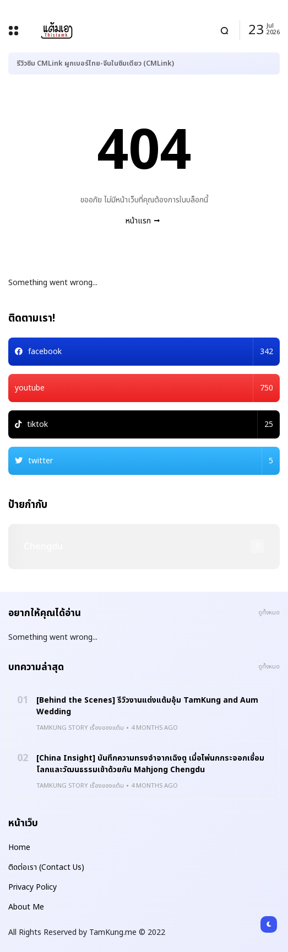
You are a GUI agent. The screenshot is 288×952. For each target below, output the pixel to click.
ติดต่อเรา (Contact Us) (46, 867)
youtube (144, 388)
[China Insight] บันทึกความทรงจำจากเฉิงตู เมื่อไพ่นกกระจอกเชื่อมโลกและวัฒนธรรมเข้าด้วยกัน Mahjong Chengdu (150, 763)
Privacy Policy (32, 887)
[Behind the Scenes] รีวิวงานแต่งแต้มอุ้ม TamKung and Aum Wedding (147, 706)
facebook (150, 352)
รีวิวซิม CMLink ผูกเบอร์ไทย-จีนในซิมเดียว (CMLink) (95, 63)
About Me (26, 907)
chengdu (43, 546)
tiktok (150, 424)
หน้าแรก (138, 221)
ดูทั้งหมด (269, 612)
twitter (150, 461)
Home (19, 847)
